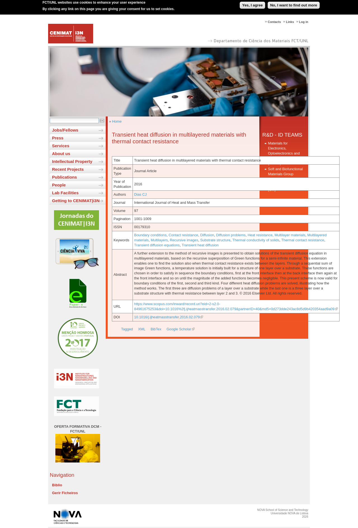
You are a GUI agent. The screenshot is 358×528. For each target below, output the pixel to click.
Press (57, 137)
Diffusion (207, 235)
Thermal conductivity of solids (255, 240)
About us (61, 153)
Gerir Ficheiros (65, 493)
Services (60, 145)
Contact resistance (183, 235)
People (59, 185)
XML (141, 329)
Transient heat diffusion (200, 245)
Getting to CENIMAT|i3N (76, 200)
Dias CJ (140, 194)
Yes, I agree (252, 4)
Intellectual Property (72, 161)
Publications (64, 177)
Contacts (274, 22)
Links (290, 22)
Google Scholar (178, 329)
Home (117, 121)
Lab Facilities (65, 192)
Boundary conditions (150, 235)
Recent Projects (68, 169)
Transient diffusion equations (157, 245)
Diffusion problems (231, 235)
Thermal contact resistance (302, 240)
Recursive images (184, 240)
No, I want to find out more (293, 4)
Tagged (127, 329)
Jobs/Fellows (65, 130)
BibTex (155, 329)
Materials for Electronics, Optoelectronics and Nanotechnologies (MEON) (284, 153)
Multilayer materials (289, 235)
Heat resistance (260, 235)
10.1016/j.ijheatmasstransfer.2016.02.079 (167, 317)
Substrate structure (215, 240)
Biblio (57, 485)
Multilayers (159, 240)
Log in (303, 22)
